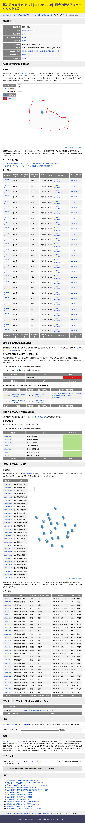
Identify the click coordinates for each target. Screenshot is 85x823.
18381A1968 (7, 644)
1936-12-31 (74, 272)
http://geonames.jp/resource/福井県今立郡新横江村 (40, 710)
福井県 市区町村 (27, 51)
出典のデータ (24, 73)
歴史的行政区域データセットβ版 (29, 15)
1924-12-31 (74, 207)
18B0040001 (7, 647)
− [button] (19, 88)
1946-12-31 (74, 325)
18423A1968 (7, 689)
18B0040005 (7, 682)
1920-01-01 (74, 181)
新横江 (24, 34)
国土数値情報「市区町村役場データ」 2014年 (21, 787)
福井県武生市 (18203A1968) (59, 393)
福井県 (24, 41)
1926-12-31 (74, 218)
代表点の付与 (27, 473)
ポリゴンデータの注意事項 (38, 417)
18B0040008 (7, 442)
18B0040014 (7, 446)
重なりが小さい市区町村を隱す (27, 370)
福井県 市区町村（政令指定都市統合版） (47, 51)
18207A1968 (7, 378)
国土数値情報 (9, 88)
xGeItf (24, 58)
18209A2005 (7, 660)
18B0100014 (7, 679)
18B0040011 (7, 621)
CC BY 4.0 (29, 761)
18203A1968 (7, 657)
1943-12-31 (74, 309)
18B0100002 (7, 640)
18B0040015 (7, 449)
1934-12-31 (74, 261)
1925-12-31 (74, 213)
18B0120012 (7, 663)
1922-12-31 (74, 197)
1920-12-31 (74, 186)
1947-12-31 (74, 330)
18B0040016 (7, 669)
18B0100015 (7, 692)
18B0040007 (7, 439)
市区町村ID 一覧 (46, 15)
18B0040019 (7, 455)
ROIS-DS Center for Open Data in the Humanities (49, 819)
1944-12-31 (74, 314)
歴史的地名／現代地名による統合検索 (15, 724)
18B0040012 (7, 624)
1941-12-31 (74, 298)
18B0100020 (7, 631)
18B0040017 (7, 634)
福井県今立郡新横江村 (29, 30)
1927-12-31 (74, 223)
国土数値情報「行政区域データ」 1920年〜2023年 (23, 780)
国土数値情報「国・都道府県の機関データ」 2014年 (23, 799)
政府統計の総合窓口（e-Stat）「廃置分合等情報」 (23, 802)
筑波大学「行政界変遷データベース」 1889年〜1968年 (24, 783)
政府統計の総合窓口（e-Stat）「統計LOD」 (20, 806)
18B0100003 (7, 628)
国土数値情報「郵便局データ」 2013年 (19, 792)
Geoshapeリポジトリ (10, 15)
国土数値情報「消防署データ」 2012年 (19, 797)
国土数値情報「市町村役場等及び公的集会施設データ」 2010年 (27, 790)
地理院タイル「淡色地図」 (75, 147)
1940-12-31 (74, 293)
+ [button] (19, 86)
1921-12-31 (74, 191)
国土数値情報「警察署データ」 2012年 (19, 794)
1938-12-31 (74, 282)
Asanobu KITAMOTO (25, 819)
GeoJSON (57, 182)
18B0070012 (7, 686)
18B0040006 (7, 436)
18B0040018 (7, 452)
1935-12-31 (74, 266)
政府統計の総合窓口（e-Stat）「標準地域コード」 (23, 804)
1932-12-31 (74, 250)
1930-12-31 (74, 239)
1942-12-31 (74, 304)
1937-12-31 (74, 277)
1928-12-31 (74, 229)
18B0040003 (7, 653)
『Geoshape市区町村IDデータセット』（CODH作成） (24, 809)
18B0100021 (7, 666)
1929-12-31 (74, 234)
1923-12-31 (74, 202)
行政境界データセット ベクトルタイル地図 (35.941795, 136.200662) (29, 166)
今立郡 (24, 37)
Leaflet (66, 147)
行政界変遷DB (10, 92)
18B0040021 (7, 676)
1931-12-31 (74, 245)
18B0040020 (7, 673)
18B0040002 (7, 650)
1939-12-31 (74, 288)
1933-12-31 (74, 256)
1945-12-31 (74, 320)
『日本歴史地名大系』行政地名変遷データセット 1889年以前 (26, 785)
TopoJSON (57, 180)
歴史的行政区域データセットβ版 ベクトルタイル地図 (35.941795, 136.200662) (32, 163)
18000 (24, 54)
